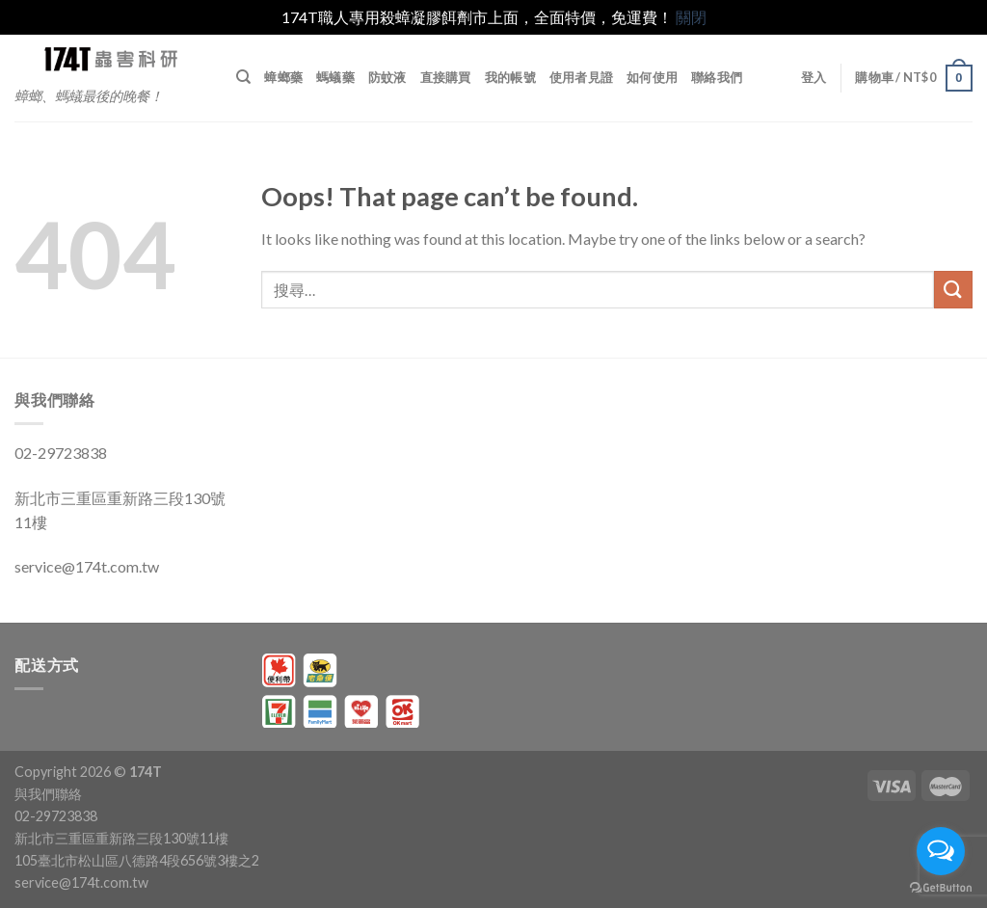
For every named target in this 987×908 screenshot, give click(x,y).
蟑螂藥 (283, 77)
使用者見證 (581, 77)
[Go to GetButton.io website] (941, 888)
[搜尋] (243, 77)
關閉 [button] (691, 17)
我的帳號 (510, 77)
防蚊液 (387, 77)
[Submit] (953, 289)
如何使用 (652, 77)
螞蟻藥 (335, 77)
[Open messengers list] (941, 851)
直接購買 (445, 77)
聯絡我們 (716, 77)
